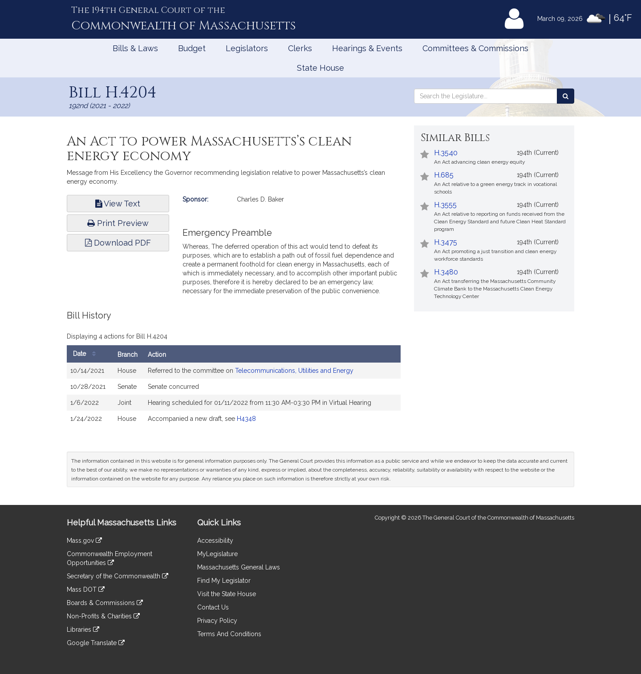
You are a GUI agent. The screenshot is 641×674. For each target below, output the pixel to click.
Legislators (247, 48)
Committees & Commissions (475, 48)
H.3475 (445, 242)
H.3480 (446, 272)
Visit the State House (226, 593)
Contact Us (213, 607)
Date (86, 354)
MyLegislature (217, 553)
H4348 (246, 418)
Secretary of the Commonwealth (117, 576)
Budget (192, 48)
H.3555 (445, 205)
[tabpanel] (234, 373)
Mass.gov (84, 540)
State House (320, 68)
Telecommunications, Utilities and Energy (294, 370)
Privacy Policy (217, 620)
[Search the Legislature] (565, 96)
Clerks (300, 48)
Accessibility (215, 540)
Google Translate (96, 642)
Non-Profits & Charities (103, 616)
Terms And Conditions (229, 634)
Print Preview (118, 223)
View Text (117, 203)
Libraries (83, 629)
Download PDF (118, 242)
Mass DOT (86, 589)
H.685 (444, 175)
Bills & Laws (135, 48)
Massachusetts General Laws (238, 567)
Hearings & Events (367, 48)
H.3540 (446, 153)
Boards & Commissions (105, 602)
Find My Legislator (224, 580)
